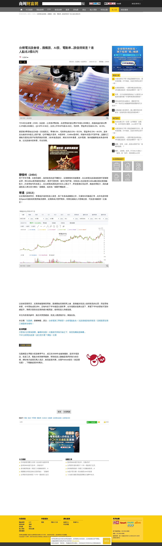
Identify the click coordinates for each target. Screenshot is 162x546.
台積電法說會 (57, 418)
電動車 (39, 418)
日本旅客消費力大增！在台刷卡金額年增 (35, 462)
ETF (30, 522)
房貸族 (127, 169)
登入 (139, 3)
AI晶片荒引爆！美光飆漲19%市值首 (79, 471)
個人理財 (21, 529)
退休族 (116, 180)
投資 (29, 418)
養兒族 (138, 169)
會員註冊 (135, 3)
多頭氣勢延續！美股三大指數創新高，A (34, 468)
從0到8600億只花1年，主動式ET (32, 465)
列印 (107, 422)
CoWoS (44, 418)
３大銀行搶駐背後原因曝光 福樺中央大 (80, 474)
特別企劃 (31, 529)
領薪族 (116, 169)
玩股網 (24, 57)
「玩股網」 (29, 321)
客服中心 (76, 522)
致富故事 (21, 524)
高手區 (127, 180)
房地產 (21, 526)
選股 (42, 522)
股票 (30, 524)
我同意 (106, 541)
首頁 (23, 9)
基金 (30, 526)
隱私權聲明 (75, 541)
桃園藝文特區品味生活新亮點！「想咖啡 (35, 471)
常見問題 (66, 524)
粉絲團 (119, 3)
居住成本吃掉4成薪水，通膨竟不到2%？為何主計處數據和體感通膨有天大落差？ (127, 103)
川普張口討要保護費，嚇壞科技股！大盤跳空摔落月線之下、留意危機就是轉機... (52, 332)
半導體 (34, 418)
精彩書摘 (21, 531)
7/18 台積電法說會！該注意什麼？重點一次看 (38, 335)
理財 (25, 418)
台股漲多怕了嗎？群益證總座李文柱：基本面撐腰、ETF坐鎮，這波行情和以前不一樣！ (127, 81)
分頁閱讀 (67, 412)
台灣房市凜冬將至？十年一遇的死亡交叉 (35, 474)
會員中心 (66, 522)
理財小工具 (54, 522)
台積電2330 (66, 418)
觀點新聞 (21, 522)
